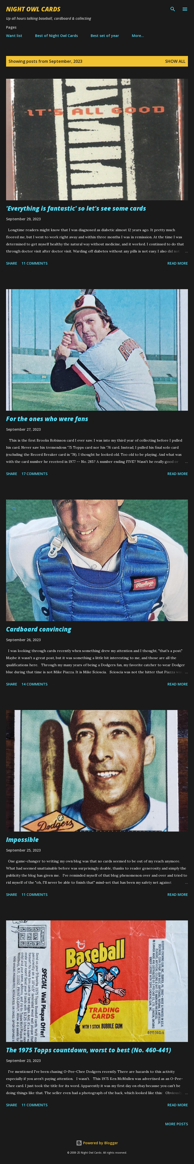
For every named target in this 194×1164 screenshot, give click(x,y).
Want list (14, 35)
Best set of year (105, 35)
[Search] (173, 9)
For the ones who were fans (47, 419)
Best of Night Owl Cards (56, 35)
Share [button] (11, 263)
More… (138, 35)
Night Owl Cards (33, 9)
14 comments (34, 684)
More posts (176, 1123)
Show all (175, 61)
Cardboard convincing (38, 629)
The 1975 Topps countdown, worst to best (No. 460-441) (88, 1050)
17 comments (34, 473)
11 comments (34, 263)
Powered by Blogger (97, 1142)
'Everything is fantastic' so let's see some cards (76, 208)
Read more (177, 263)
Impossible (22, 839)
